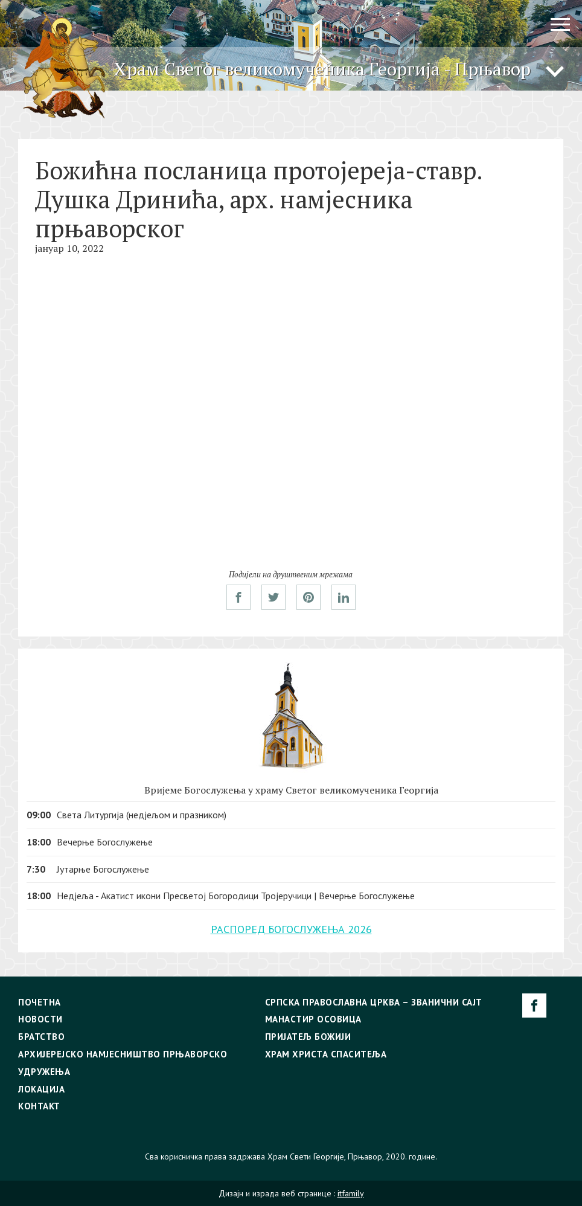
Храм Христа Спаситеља (326, 1054)
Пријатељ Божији (308, 1036)
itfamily (350, 1193)
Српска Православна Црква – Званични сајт (373, 1002)
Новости (40, 1019)
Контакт (39, 1106)
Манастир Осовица (313, 1019)
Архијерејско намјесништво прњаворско (122, 1054)
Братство (41, 1036)
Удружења (44, 1071)
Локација (41, 1089)
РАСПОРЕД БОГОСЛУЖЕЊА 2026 (291, 929)
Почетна (39, 1002)
